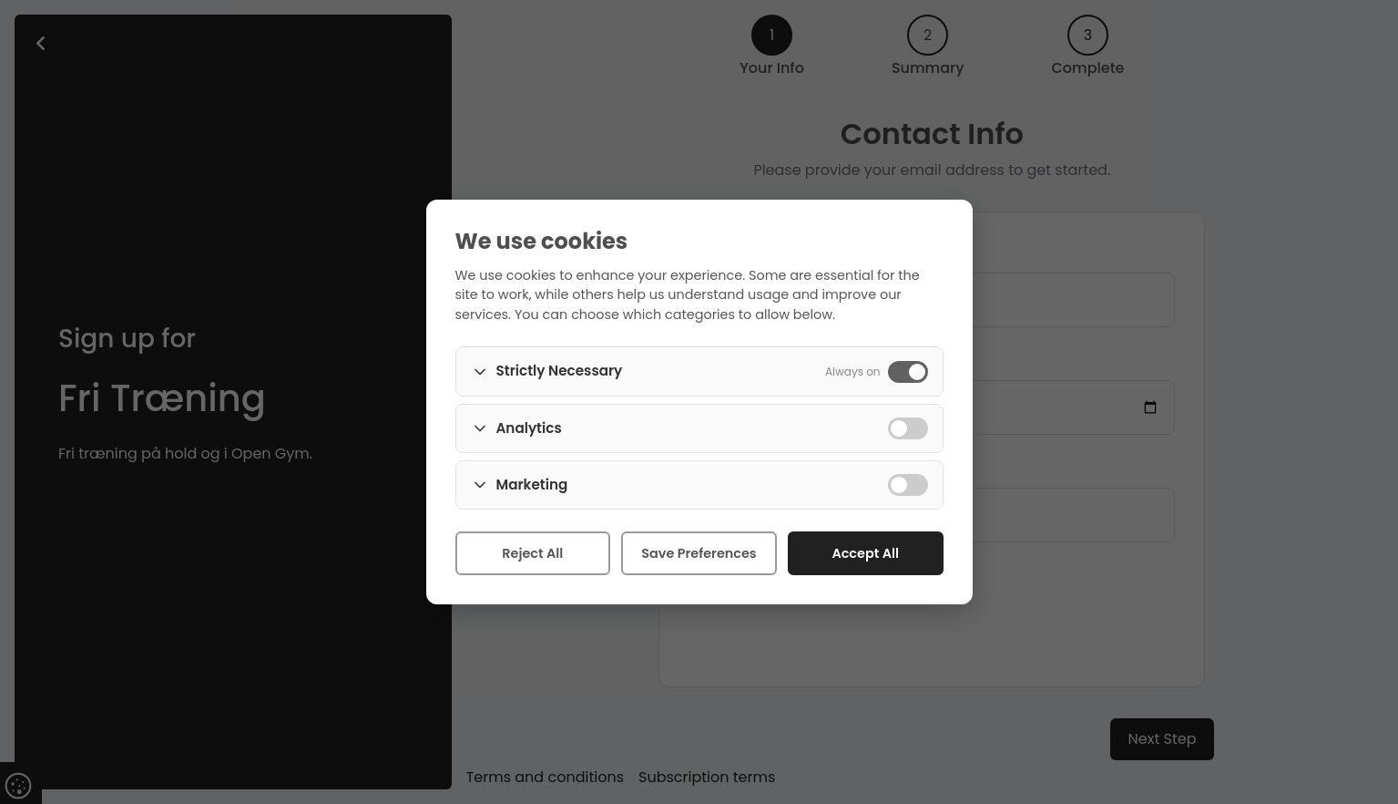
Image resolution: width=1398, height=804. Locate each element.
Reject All (532, 553)
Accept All (865, 553)
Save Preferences (698, 553)
